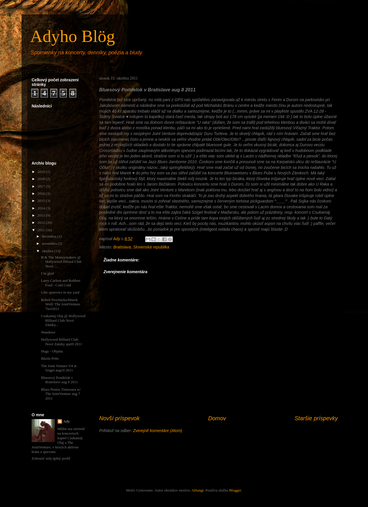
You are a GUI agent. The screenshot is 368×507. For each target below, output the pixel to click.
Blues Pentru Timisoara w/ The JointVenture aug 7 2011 (60, 393)
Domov (217, 418)
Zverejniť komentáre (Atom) (157, 430)
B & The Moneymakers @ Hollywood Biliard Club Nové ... (61, 261)
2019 (41, 171)
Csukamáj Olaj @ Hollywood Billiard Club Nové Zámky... (63, 320)
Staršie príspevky (316, 418)
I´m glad (47, 273)
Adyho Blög (72, 36)
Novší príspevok (119, 418)
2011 (41, 230)
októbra (48, 251)
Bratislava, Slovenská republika (141, 247)
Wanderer (48, 332)
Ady (66, 421)
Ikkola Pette (50, 358)
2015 (41, 200)
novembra (50, 243)
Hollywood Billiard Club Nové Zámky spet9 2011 (61, 341)
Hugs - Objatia (52, 351)
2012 (41, 222)
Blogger (235, 490)
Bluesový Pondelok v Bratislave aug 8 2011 (59, 379)
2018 (41, 179)
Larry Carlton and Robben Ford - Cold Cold (60, 282)
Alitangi (197, 490)
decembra (49, 236)
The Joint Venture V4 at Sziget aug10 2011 (58, 368)
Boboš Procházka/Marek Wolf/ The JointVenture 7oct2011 (60, 304)
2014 (41, 208)
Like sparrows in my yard (60, 292)
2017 (41, 186)
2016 (41, 193)
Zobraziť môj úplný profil (51, 458)
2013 (41, 215)
